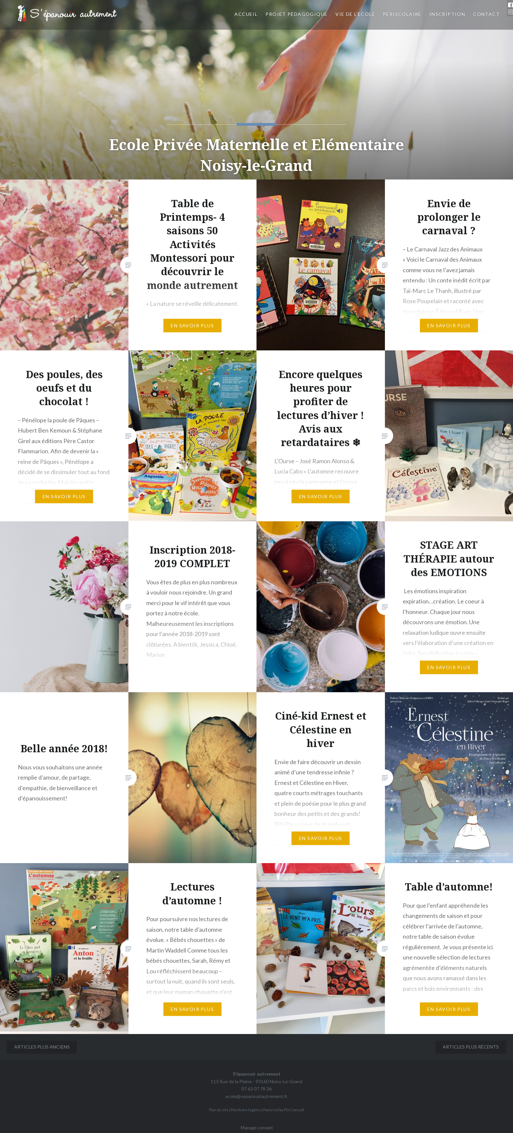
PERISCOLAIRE (402, 14)
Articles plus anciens (42, 1047)
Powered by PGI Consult (283, 1110)
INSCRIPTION (447, 14)
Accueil (245, 14)
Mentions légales (246, 1110)
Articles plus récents (471, 1047)
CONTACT (486, 14)
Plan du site (219, 1110)
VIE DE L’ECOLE (355, 14)
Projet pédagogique (296, 14)
